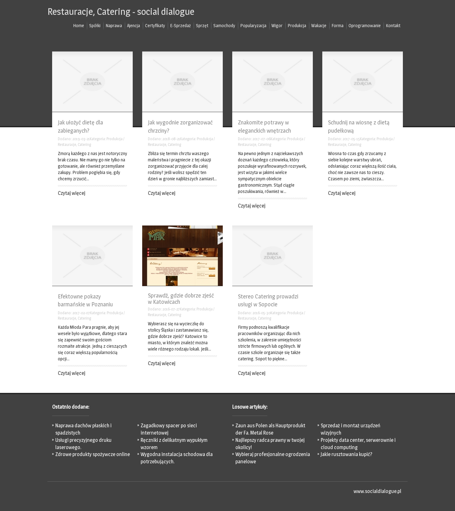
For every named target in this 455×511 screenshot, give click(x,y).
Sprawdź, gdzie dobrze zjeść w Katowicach (181, 298)
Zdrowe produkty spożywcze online (92, 454)
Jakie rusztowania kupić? (346, 454)
